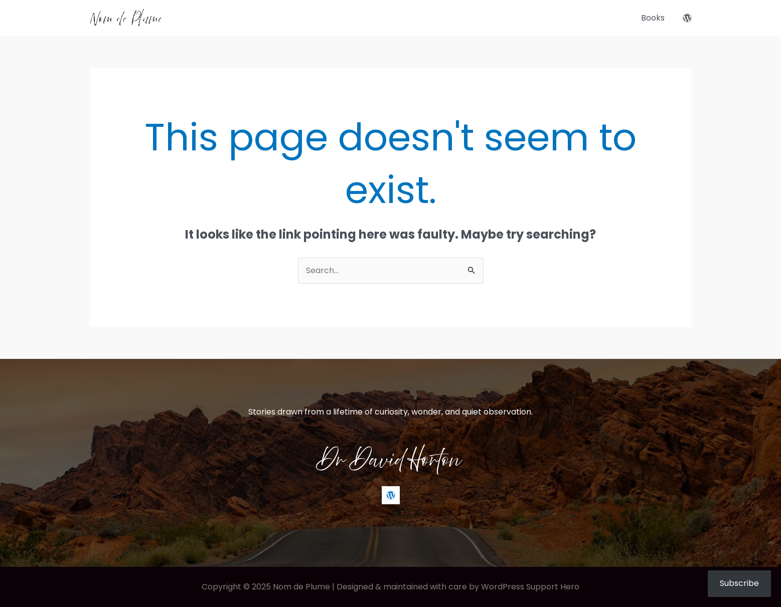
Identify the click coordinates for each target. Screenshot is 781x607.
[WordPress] (687, 18)
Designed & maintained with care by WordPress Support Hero (458, 586)
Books (653, 18)
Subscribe (739, 583)
